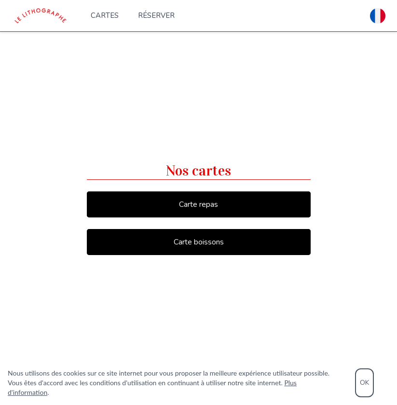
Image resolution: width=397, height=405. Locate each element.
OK (364, 382)
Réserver (156, 15)
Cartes (105, 15)
